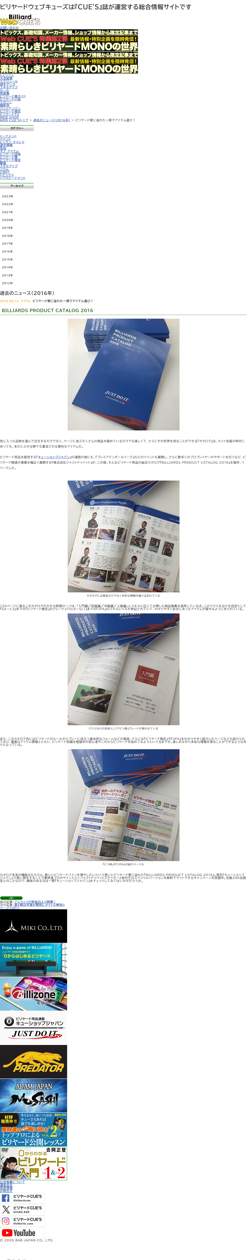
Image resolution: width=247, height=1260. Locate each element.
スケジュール (9, 81)
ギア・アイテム (9, 151)
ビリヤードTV (9, 114)
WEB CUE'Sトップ (14, 120)
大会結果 (6, 78)
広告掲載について (12, 1182)
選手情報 (6, 145)
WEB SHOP (9, 117)
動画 (3, 163)
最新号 (5, 105)
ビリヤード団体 (10, 154)
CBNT (5, 171)
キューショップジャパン (54, 457)
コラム (4, 169)
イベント (5, 139)
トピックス (7, 75)
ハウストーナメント (13, 177)
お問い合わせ (9, 27)
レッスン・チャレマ (12, 142)
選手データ (7, 84)
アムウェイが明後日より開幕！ (35, 901)
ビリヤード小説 (10, 99)
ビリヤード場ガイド (13, 96)
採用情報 (6, 1188)
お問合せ (6, 1191)
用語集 (5, 93)
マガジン (6, 102)
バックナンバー (10, 108)
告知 (3, 148)
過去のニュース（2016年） (51, 120)
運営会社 (6, 1185)
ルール (4, 90)
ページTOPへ (10, 907)
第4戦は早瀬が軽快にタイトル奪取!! (39, 904)
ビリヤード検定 (10, 111)
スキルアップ (9, 87)
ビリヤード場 (9, 157)
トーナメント (8, 136)
